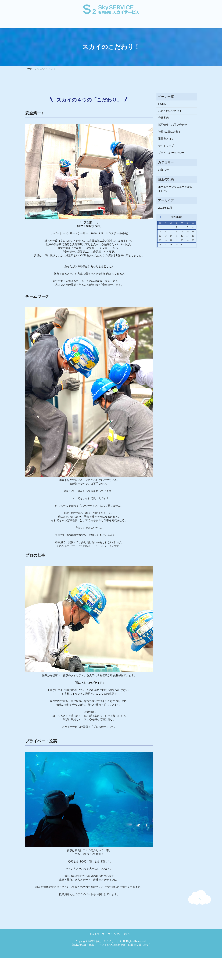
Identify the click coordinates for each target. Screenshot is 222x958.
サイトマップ (166, 145)
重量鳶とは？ (94, 23)
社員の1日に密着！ (118, 23)
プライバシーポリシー (171, 152)
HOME (34, 23)
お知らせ (163, 169)
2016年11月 (165, 207)
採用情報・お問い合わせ (147, 23)
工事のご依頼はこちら (179, 23)
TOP (29, 69)
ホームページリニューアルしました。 (175, 188)
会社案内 (48, 23)
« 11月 (161, 217)
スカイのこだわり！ (70, 23)
